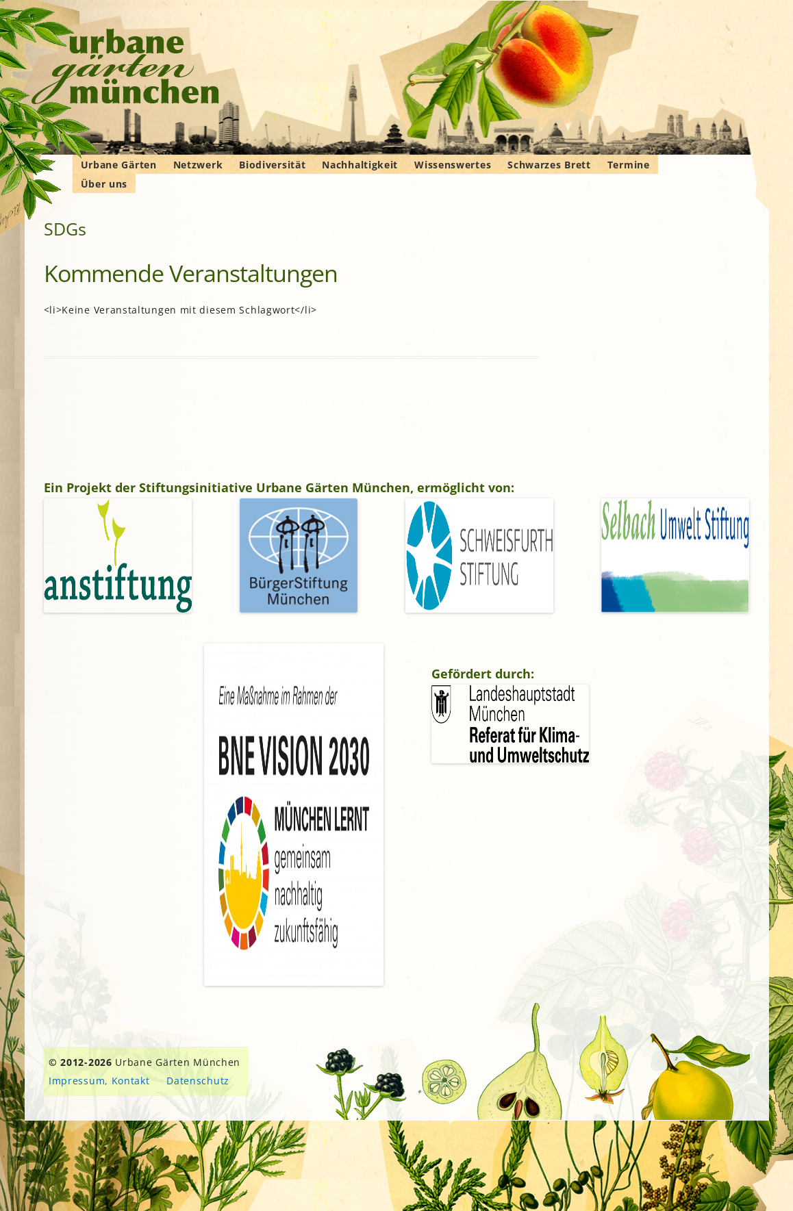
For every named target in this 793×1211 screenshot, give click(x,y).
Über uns (104, 183)
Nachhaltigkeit (360, 164)
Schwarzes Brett (549, 164)
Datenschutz (197, 1080)
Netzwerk (198, 164)
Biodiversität (272, 164)
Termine (628, 164)
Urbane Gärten (119, 164)
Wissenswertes (452, 164)
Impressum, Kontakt (99, 1080)
